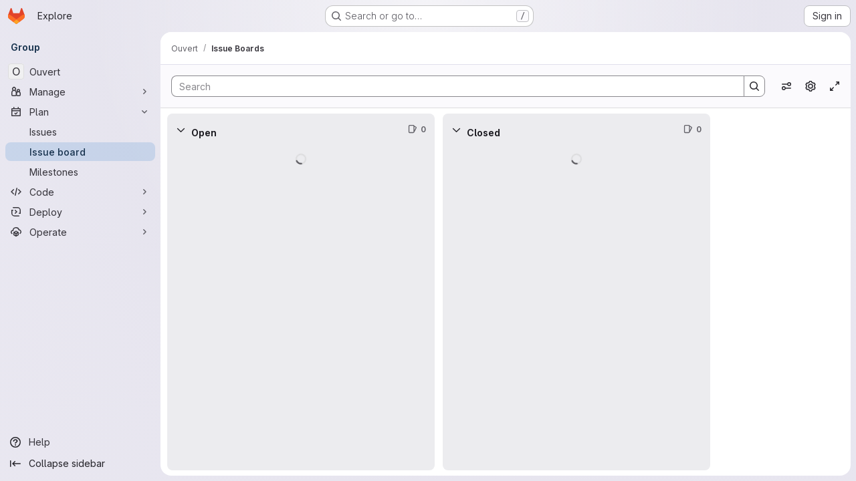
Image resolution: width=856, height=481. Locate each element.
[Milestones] (80, 171)
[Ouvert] (80, 71)
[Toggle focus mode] (834, 86)
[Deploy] (80, 211)
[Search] (451, 86)
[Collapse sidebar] (80, 463)
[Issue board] (80, 151)
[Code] (80, 191)
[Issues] (80, 131)
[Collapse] (181, 130)
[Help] (80, 442)
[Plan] (80, 111)
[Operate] (80, 231)
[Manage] (80, 91)
